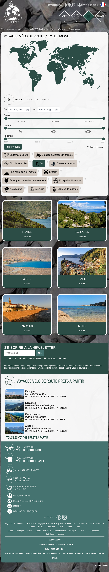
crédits (53, 553)
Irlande (81, 523)
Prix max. (8, 136)
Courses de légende (65, 189)
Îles (38, 163)
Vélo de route (30, 358)
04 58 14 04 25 (57, 549)
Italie (90, 523)
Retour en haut (101, 565)
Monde (19, 100)
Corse (30, 531)
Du (17, 110)
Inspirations (12, 147)
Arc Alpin (37, 189)
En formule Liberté (16, 155)
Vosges (61, 534)
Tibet (78, 527)
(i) (32, 153)
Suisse (69, 527)
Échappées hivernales (67, 180)
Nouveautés (13, 189)
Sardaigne (51, 527)
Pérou (40, 527)
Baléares (30, 523)
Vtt (12, 358)
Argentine (9, 523)
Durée (7, 115)
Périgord (72, 531)
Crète (50, 523)
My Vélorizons (87, 5)
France (29, 100)
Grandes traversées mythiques (54, 155)
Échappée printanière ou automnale (25, 180)
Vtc (63, 358)
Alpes (10, 531)
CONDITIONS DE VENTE (72, 553)
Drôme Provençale (43, 531)
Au (46, 110)
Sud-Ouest (50, 534)
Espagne (59, 523)
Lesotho (99, 523)
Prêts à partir (42, 100)
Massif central (60, 531)
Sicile (61, 527)
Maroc (32, 527)
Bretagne (20, 531)
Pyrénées (95, 531)
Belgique (41, 523)
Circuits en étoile (15, 163)
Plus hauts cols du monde (20, 172)
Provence (83, 531)
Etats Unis (71, 523)
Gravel (50, 358)
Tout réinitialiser (96, 147)
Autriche (20, 523)
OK (40, 353)
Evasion (50, 172)
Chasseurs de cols (63, 163)
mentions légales (35, 553)
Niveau (7, 125)
